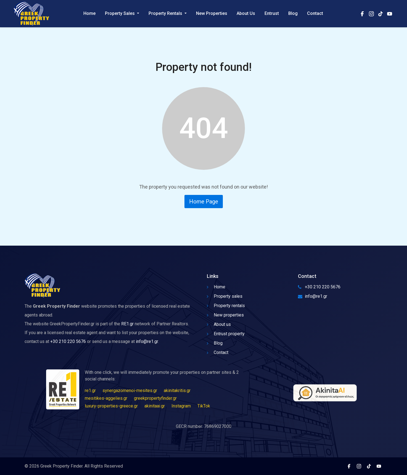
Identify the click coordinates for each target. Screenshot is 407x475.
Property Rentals (166, 13)
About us (219, 324)
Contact (315, 13)
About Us (246, 13)
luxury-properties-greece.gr (111, 406)
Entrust (272, 13)
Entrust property (226, 333)
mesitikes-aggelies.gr (106, 398)
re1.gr (90, 390)
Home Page (203, 201)
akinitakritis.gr (177, 390)
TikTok (203, 406)
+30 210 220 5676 (68, 341)
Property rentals (226, 305)
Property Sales (120, 13)
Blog (293, 13)
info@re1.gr (147, 341)
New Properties (211, 13)
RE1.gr (127, 323)
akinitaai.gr (154, 406)
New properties (225, 315)
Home (89, 13)
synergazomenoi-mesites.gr (129, 390)
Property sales (224, 296)
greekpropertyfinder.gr (155, 398)
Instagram (181, 406)
